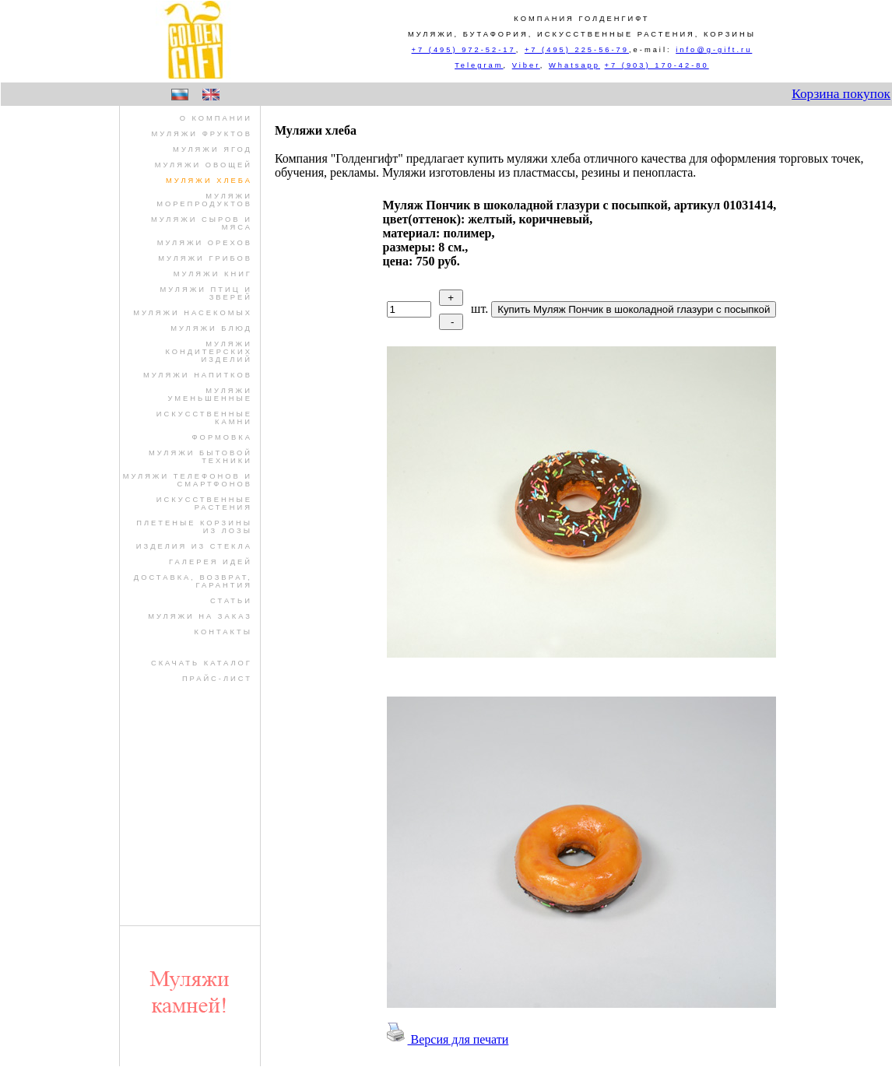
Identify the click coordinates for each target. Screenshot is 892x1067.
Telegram (479, 65)
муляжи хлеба (209, 180)
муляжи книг (213, 274)
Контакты (223, 632)
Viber (526, 65)
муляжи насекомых (192, 313)
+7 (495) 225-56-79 (577, 50)
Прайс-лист (217, 679)
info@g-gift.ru (714, 50)
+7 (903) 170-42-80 (657, 65)
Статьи (231, 601)
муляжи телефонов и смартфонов (187, 480)
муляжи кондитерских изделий (208, 351)
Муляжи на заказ (200, 616)
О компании (216, 118)
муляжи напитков (197, 375)
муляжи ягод (212, 149)
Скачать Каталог (201, 663)
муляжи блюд (211, 328)
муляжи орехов (204, 243)
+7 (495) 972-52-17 (464, 50)
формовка (222, 437)
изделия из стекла (194, 546)
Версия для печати (446, 1039)
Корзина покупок (841, 93)
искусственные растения (204, 503)
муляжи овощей (203, 165)
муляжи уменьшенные (209, 394)
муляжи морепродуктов (204, 200)
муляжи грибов (205, 258)
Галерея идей (210, 562)
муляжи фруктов (202, 134)
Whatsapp (574, 65)
